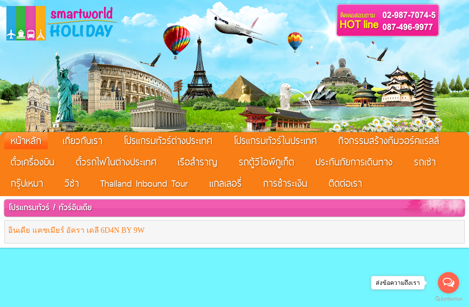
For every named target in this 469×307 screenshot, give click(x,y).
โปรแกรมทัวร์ (29, 207)
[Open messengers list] (448, 282)
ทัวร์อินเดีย (75, 207)
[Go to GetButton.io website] (448, 298)
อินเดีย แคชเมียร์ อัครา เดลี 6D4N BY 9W (76, 230)
